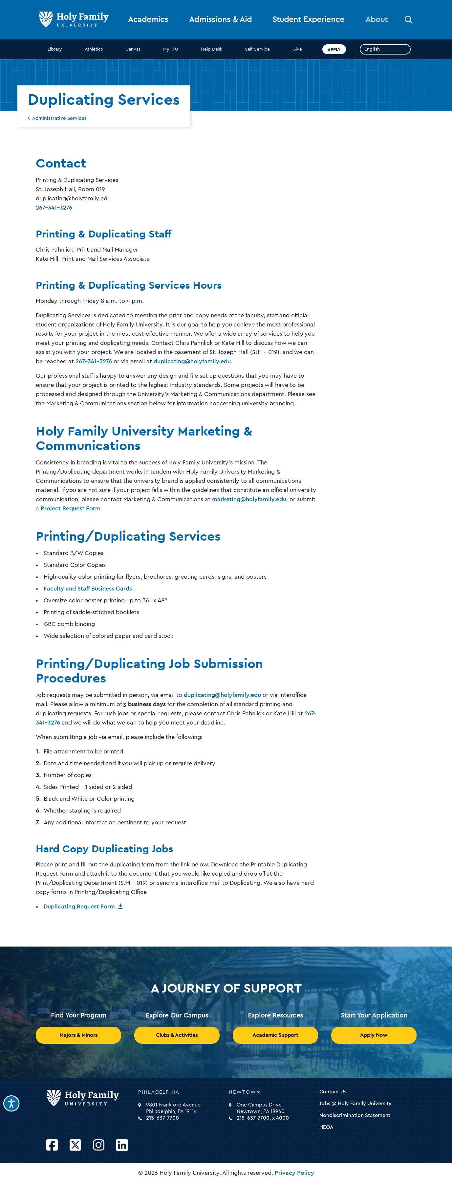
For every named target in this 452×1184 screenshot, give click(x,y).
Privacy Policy (294, 1173)
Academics (148, 20)
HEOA (326, 1127)
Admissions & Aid (220, 20)
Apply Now (373, 1035)
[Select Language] (385, 49)
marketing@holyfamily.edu (249, 499)
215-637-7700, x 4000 (263, 1118)
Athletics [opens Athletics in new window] (94, 49)
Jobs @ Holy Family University (355, 1103)
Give (297, 49)
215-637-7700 (162, 1118)
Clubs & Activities (177, 1035)
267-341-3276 (54, 208)
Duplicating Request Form (79, 906)
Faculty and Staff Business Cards (88, 589)
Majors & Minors (78, 1035)
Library (55, 49)
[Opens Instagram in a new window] (98, 1145)
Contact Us (332, 1091)
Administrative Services (59, 118)
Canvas (132, 49)
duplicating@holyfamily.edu (192, 361)
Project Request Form (70, 508)
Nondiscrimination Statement (354, 1115)
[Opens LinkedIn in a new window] (122, 1145)
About (376, 20)
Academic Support (275, 1035)
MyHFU (170, 49)
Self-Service (257, 49)
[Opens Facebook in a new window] (52, 1145)
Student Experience (308, 20)
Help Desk (211, 49)
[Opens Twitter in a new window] (75, 1145)
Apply (334, 49)
